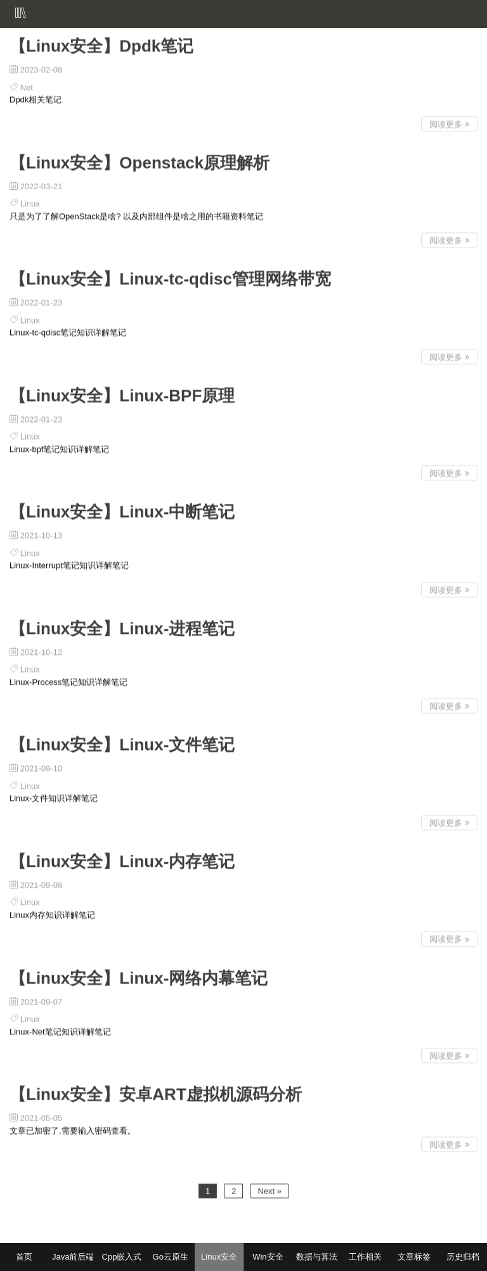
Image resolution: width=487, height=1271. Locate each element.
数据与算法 (316, 1256)
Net (26, 85)
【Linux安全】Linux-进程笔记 (122, 626)
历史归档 (462, 1256)
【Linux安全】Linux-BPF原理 (122, 393)
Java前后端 (73, 1256)
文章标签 (414, 1256)
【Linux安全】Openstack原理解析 (139, 160)
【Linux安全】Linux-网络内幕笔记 (139, 975)
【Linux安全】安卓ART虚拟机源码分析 (156, 1092)
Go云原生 (170, 1256)
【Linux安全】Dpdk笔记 (101, 43)
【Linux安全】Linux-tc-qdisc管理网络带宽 (170, 276)
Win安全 (267, 1256)
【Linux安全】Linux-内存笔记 (122, 859)
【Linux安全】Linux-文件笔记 (122, 743)
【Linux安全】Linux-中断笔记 (122, 509)
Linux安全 (219, 1256)
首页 (24, 1256)
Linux (30, 201)
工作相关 (365, 1256)
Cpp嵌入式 (122, 1256)
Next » (269, 1189)
